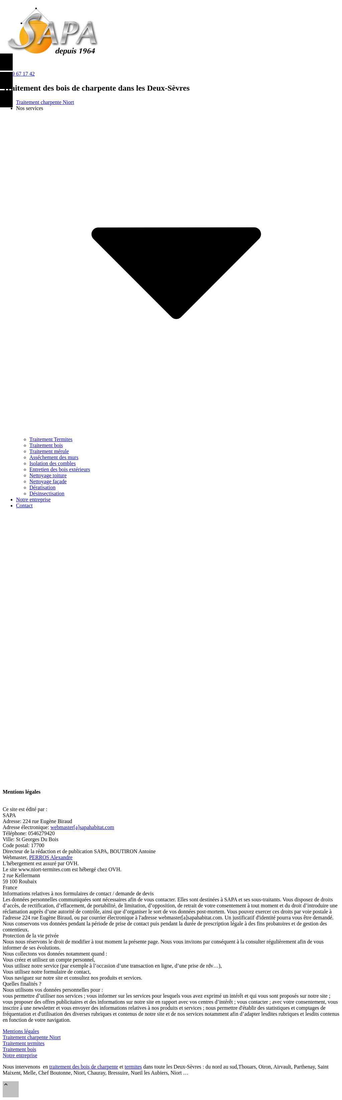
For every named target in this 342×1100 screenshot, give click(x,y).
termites (133, 1067)
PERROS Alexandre (50, 857)
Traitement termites (23, 1043)
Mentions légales (21, 1031)
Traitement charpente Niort (32, 1037)
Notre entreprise (20, 1055)
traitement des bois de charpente (83, 1067)
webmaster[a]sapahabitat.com (82, 827)
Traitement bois (19, 1049)
